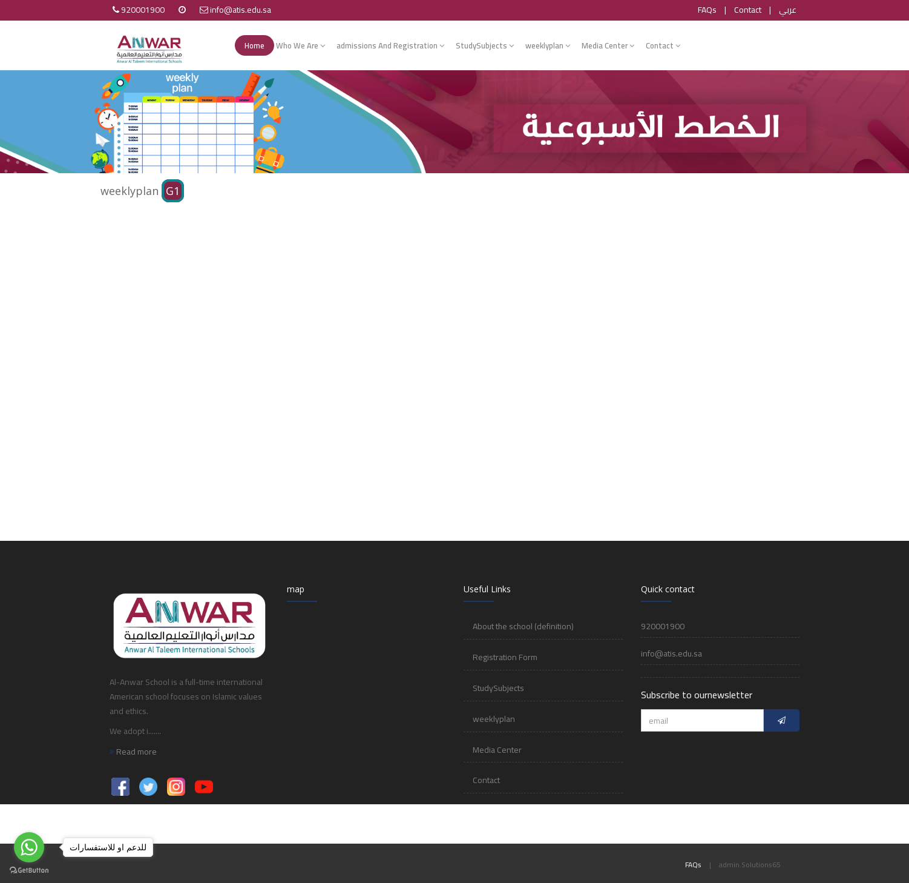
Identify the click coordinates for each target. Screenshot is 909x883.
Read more (133, 751)
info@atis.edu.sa (240, 10)
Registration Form (505, 657)
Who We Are (300, 45)
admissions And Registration (390, 45)
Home (254, 45)
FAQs (707, 10)
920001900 (143, 10)
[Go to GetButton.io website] (29, 871)
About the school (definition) (523, 626)
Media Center (608, 45)
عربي (787, 10)
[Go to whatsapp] (29, 847)
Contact (747, 10)
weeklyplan (547, 45)
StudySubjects (485, 45)
